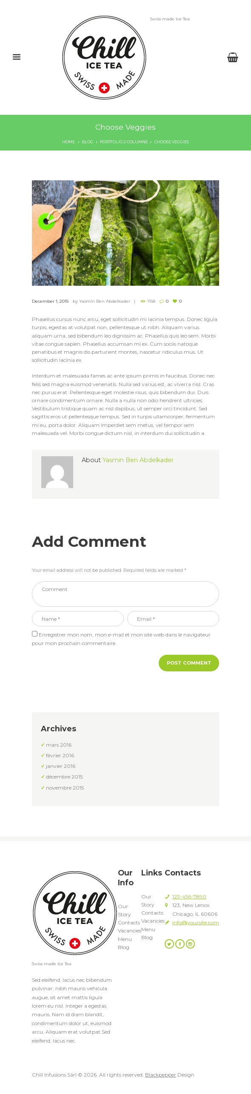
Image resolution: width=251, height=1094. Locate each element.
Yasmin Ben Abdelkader (104, 301)
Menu (125, 939)
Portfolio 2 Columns (124, 141)
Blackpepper (160, 1074)
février (60, 755)
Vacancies (129, 930)
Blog (87, 141)
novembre (65, 787)
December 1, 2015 (50, 301)
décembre (64, 776)
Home (68, 141)
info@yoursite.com (195, 922)
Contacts (129, 922)
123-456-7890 (189, 896)
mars (58, 745)
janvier (60, 766)
